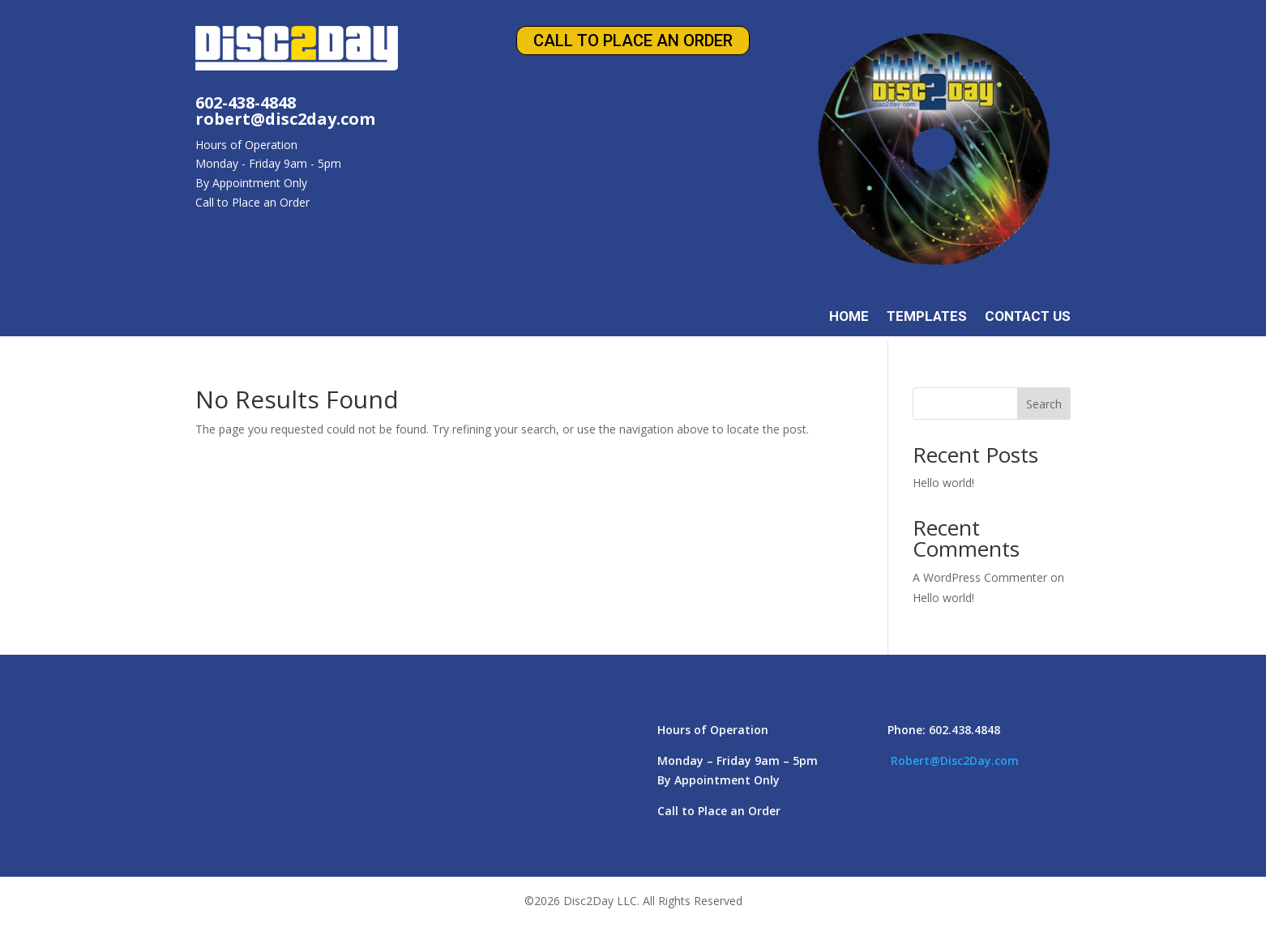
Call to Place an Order (633, 40)
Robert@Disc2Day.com (955, 760)
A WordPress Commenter (980, 577)
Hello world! (943, 482)
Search (1044, 404)
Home (849, 317)
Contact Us (1028, 317)
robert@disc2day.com (285, 119)
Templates (927, 317)
